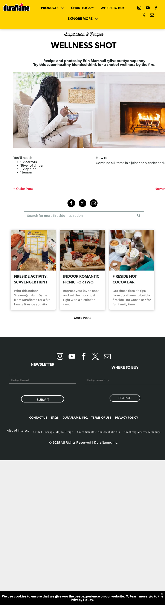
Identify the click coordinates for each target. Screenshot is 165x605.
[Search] (84, 215)
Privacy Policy (82, 600)
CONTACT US (38, 417)
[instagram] (139, 8)
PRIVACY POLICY (126, 417)
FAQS (55, 417)
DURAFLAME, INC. (75, 417)
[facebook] (156, 8)
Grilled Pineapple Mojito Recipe (53, 431)
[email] (152, 15)
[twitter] (144, 15)
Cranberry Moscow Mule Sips (142, 431)
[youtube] (148, 8)
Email (13, 375)
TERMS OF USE (101, 417)
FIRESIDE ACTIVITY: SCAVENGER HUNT (31, 279)
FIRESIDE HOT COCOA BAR (125, 279)
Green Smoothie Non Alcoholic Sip (98, 431)
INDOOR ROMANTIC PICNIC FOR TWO (81, 279)
